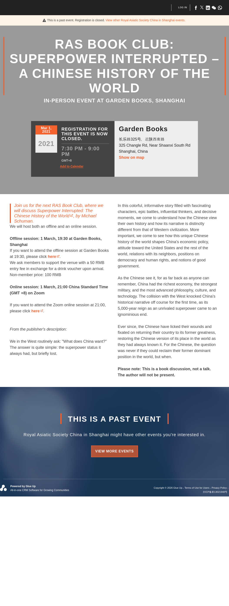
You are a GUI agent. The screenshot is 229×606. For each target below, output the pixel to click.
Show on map (131, 157)
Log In (182, 7)
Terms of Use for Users (196, 487)
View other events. (145, 20)
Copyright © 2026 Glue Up (168, 487)
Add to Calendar (71, 166)
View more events (114, 451)
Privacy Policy (219, 487)
